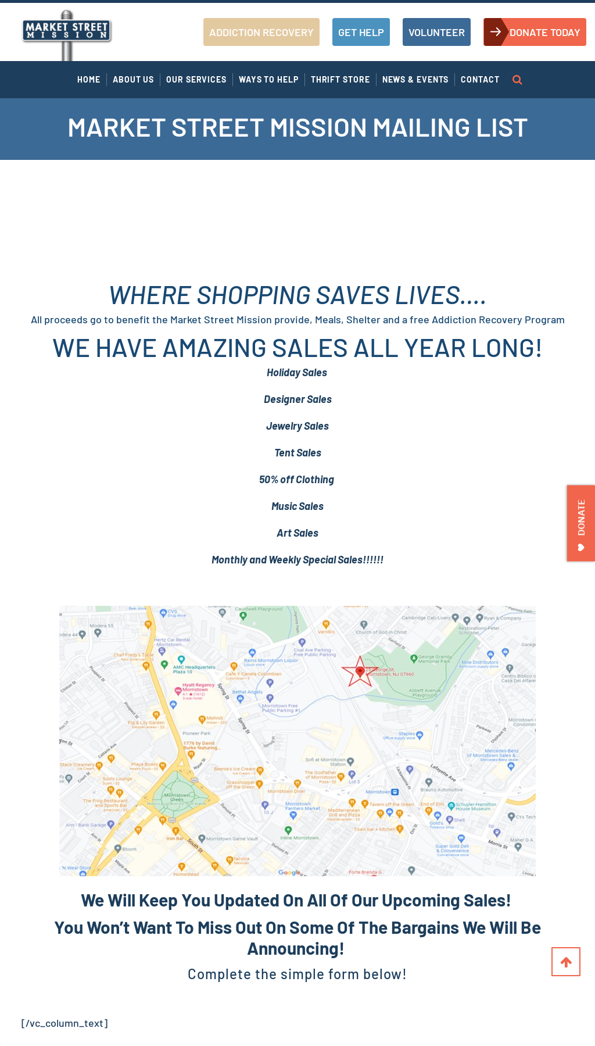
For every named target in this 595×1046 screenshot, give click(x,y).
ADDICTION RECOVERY (261, 32)
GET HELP (361, 32)
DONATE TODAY (545, 32)
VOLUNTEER (436, 32)
